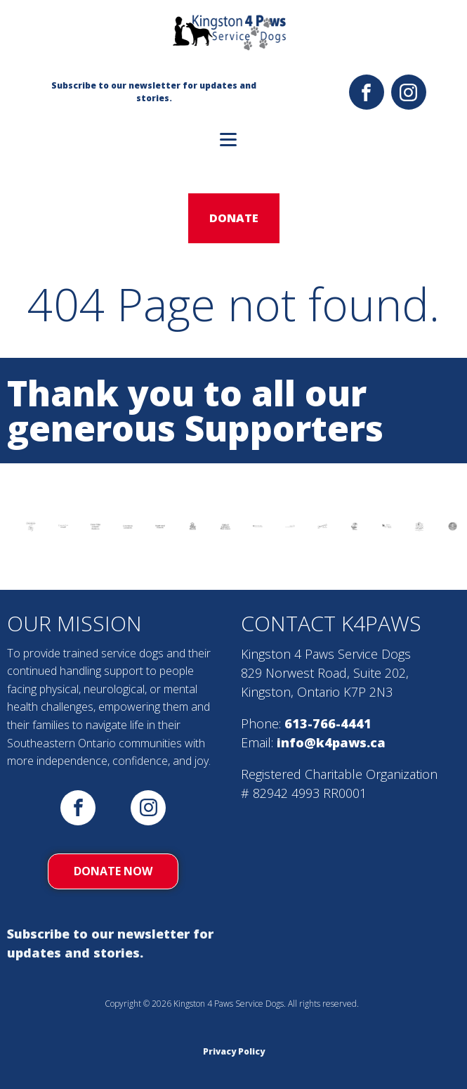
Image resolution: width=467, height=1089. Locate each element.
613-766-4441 (327, 723)
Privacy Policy (234, 1051)
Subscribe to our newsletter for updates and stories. (110, 943)
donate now (113, 871)
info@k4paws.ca (331, 742)
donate (233, 218)
